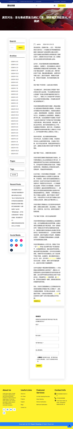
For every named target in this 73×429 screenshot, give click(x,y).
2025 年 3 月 (14, 100)
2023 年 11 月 (14, 146)
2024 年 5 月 (14, 129)
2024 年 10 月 (15, 114)
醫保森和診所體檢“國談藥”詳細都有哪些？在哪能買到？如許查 (17, 205)
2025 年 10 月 (14, 80)
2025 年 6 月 (14, 92)
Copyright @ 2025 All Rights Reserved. (36, 424)
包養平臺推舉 (52, 258)
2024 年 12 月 (15, 109)
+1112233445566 (61, 397)
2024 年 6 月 (14, 126)
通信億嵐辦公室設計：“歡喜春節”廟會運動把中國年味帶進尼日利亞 (17, 199)
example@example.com (13, 1)
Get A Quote (62, 5)
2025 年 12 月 (14, 74)
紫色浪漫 (11, 5)
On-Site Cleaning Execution (43, 396)
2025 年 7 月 (14, 89)
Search (20, 47)
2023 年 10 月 (15, 148)
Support (23, 401)
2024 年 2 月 (14, 137)
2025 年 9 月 (14, 83)
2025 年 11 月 (14, 77)
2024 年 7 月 (14, 123)
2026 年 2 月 (14, 69)
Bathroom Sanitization (41, 404)
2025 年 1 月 (14, 106)
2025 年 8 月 (14, 86)
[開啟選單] (36, 6)
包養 (38, 246)
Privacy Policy (63, 1)
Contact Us (23, 407)
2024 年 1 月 (14, 140)
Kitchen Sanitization (41, 401)
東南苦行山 (37, 301)
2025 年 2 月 (14, 103)
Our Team (23, 396)
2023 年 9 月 (14, 151)
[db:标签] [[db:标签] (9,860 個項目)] (16, 173)
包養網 (57, 293)
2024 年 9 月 (14, 117)
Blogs (22, 404)
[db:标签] (58, 300)
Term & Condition (57, 1)
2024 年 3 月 (14, 134)
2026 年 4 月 (14, 63)
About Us (23, 393)
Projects (23, 398)
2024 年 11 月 (14, 111)
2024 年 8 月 (14, 120)
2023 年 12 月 (15, 143)
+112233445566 (38, 1)
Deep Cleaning (40, 398)
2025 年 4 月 (14, 97)
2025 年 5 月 (14, 94)
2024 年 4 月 (14, 131)
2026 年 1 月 (14, 72)
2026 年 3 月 (14, 66)
